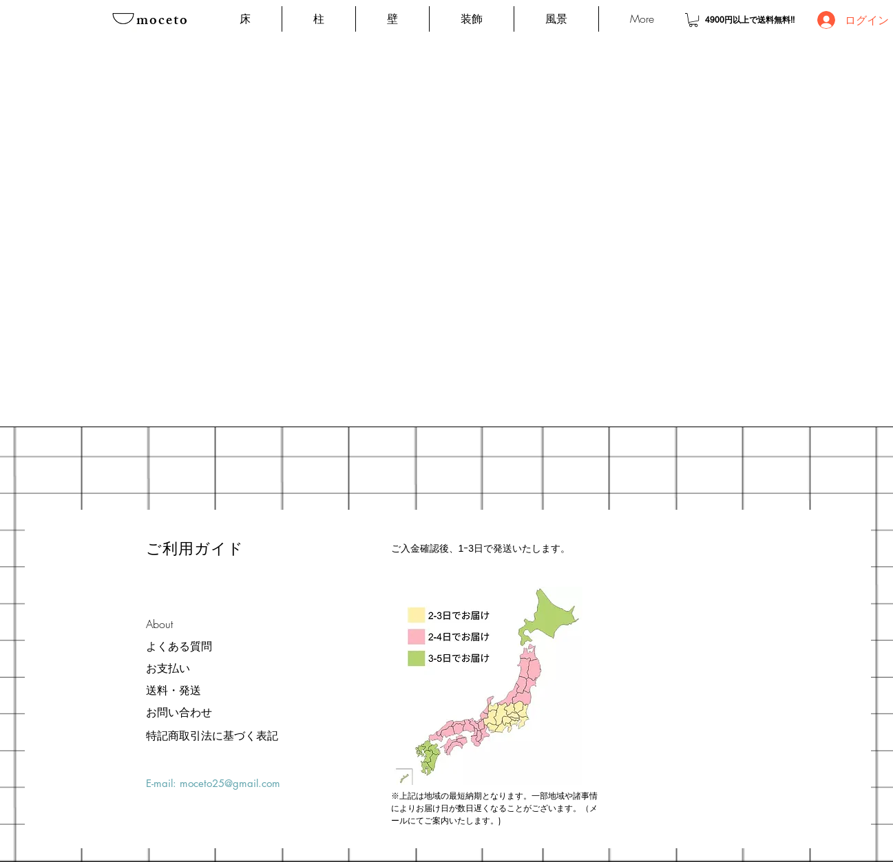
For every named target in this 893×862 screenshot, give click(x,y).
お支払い (168, 668)
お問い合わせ (179, 712)
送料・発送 (173, 690)
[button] (693, 20)
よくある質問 (179, 646)
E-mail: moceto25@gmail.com (213, 783)
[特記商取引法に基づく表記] (212, 735)
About (159, 624)
